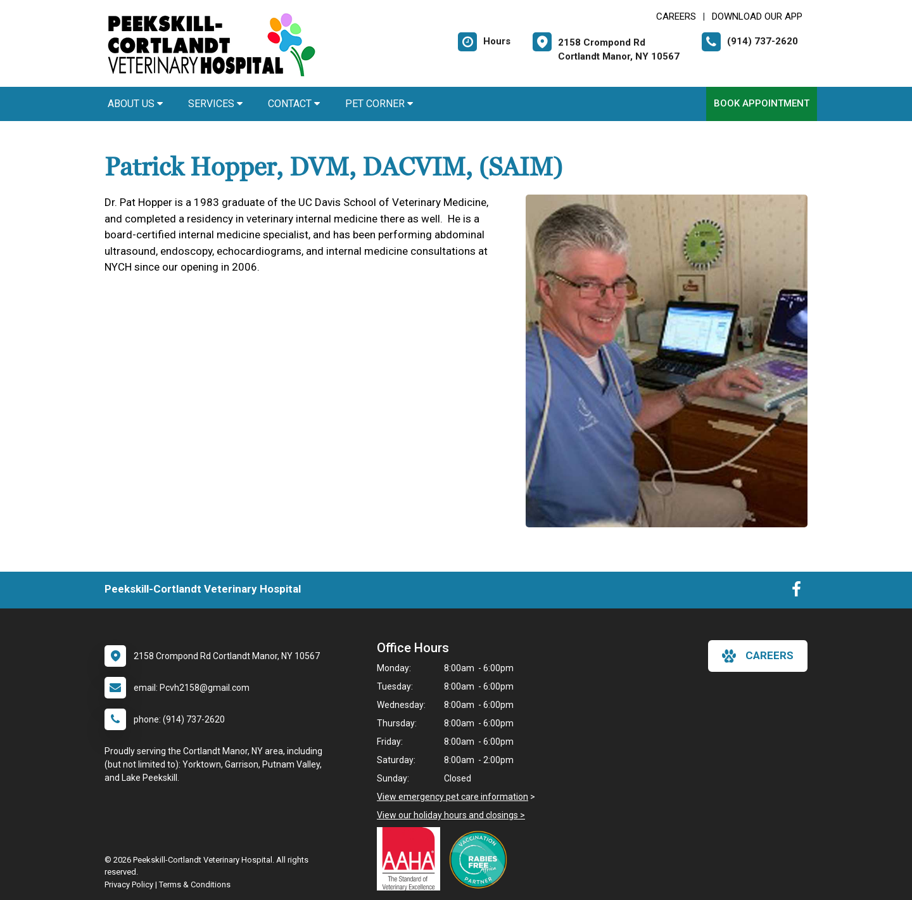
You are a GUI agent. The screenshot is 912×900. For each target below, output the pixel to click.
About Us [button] (135, 104)
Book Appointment (761, 103)
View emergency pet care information (452, 797)
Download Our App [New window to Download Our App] (757, 16)
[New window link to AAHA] (411, 858)
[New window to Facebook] (796, 592)
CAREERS (676, 16)
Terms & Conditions (195, 884)
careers (758, 656)
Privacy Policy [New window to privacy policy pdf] (128, 884)
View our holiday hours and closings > (451, 815)
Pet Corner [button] (379, 104)
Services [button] (215, 104)
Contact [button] (294, 104)
